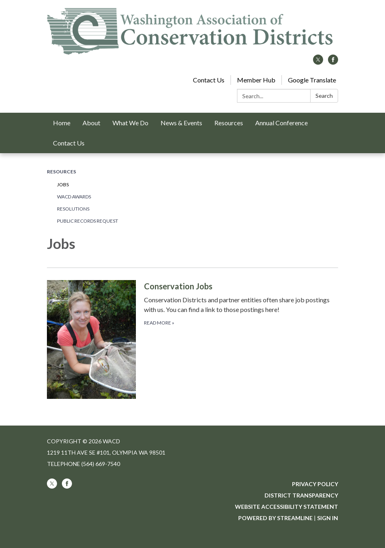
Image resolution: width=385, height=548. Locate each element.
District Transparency (301, 495)
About (91, 122)
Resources (228, 122)
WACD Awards (74, 197)
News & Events (181, 122)
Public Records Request (87, 221)
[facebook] (333, 62)
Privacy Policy (315, 484)
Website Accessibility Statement (286, 506)
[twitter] (318, 62)
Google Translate (312, 80)
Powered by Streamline (275, 517)
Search (324, 95)
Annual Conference (281, 122)
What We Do (130, 122)
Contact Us (208, 80)
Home (61, 122)
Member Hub (256, 80)
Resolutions (73, 209)
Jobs (63, 184)
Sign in (327, 517)
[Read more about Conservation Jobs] (192, 339)
